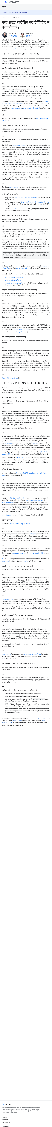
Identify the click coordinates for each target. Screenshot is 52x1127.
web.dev (4, 18)
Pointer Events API (7, 599)
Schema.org (5, 561)
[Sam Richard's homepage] (31, 36)
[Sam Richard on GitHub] (29, 36)
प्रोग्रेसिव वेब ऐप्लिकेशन (17, 18)
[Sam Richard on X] (27, 36)
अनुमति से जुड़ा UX (6, 654)
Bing (3, 559)
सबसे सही (15, 49)
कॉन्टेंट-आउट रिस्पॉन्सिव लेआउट (13, 280)
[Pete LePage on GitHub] (12, 36)
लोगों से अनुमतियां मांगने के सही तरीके (32, 654)
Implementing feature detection (19, 209)
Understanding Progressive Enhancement (26, 197)
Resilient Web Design (19, 145)
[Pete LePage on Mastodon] (14, 36)
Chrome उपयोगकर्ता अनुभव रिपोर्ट (31, 108)
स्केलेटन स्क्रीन (20, 458)
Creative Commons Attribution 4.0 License (38, 718)
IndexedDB (8, 443)
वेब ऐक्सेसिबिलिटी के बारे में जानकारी (15, 498)
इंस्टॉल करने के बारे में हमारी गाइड (10, 378)
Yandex (8, 559)
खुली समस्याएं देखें (6, 1122)
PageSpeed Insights (16, 108)
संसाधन (4, 7)
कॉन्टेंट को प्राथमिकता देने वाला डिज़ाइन (14, 277)
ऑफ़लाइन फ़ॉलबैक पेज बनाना (21, 330)
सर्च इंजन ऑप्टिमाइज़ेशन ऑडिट (36, 553)
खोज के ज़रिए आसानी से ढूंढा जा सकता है (20, 524)
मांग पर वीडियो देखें (23, 12)
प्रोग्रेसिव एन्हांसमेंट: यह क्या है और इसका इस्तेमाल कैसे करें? (35, 202)
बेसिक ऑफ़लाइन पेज (17, 332)
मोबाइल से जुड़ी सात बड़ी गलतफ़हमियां (14, 283)
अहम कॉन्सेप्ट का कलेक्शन (22, 268)
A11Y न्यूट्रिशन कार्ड (6, 515)
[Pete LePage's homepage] (16, 36)
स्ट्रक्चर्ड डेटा (25, 561)
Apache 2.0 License (17, 720)
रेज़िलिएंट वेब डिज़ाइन (14, 187)
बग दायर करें (5, 1120)
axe (42, 500)
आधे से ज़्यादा (33, 534)
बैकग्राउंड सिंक (34, 443)
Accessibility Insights (8, 502)
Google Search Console (19, 553)
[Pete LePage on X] (9, 36)
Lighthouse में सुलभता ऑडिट (33, 500)
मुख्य (10, 49)
